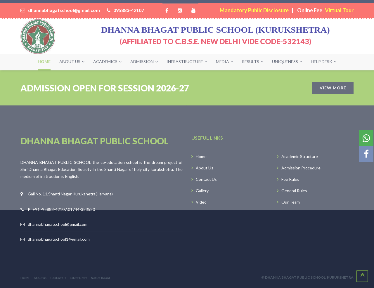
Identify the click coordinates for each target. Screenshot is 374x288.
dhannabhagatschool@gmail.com (57, 224)
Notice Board (100, 278)
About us (40, 278)
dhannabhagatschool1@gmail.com (59, 239)
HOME (25, 278)
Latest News (78, 278)
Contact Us (58, 278)
